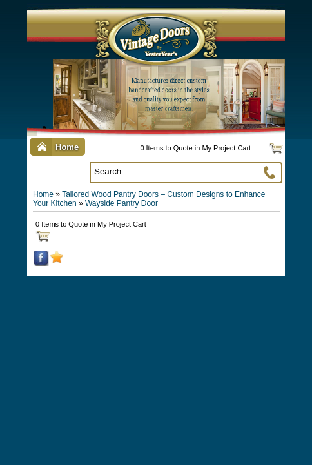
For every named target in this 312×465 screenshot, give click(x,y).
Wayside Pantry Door (121, 203)
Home (43, 194)
